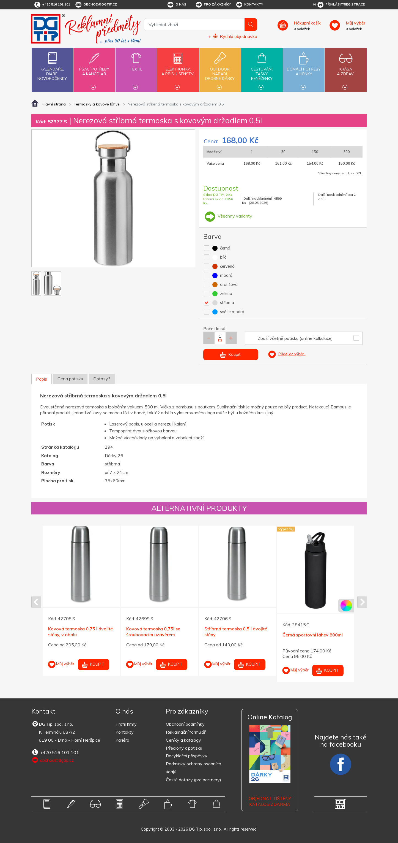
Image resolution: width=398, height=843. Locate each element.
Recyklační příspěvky (186, 755)
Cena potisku (70, 378)
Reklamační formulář (186, 732)
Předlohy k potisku (184, 748)
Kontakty (249, 5)
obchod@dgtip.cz (96, 5)
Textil (136, 66)
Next (362, 602)
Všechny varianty (227, 216)
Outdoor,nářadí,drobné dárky (220, 69)
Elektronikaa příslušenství (178, 68)
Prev (36, 602)
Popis (41, 379)
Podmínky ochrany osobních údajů (193, 767)
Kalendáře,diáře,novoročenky (52, 65)
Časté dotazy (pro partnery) (193, 779)
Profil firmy (126, 724)
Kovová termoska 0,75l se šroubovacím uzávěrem (153, 631)
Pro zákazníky (213, 5)
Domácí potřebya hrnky (304, 68)
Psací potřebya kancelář (94, 68)
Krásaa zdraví (346, 68)
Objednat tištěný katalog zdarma (270, 801)
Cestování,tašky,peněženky (262, 69)
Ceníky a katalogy (183, 740)
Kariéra (122, 740)
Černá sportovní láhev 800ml (312, 635)
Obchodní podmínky (185, 724)
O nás (176, 5)
